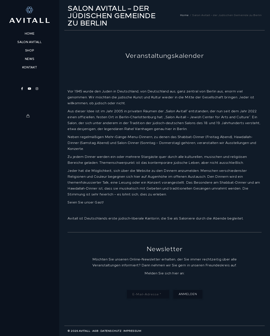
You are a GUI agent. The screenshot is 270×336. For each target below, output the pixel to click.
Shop (29, 50)
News (29, 59)
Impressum (132, 330)
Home (30, 33)
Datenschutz (111, 330)
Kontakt (29, 67)
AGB (95, 330)
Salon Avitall (29, 42)
